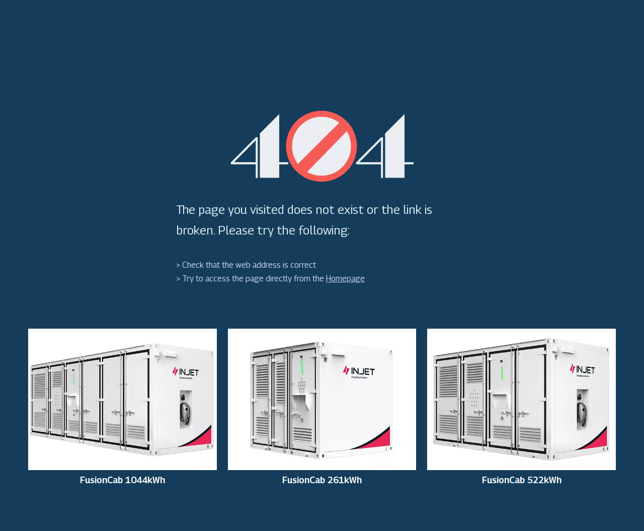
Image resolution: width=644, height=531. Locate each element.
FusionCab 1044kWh (122, 480)
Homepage (345, 278)
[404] (322, 146)
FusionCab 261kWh (322, 480)
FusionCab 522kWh (521, 480)
